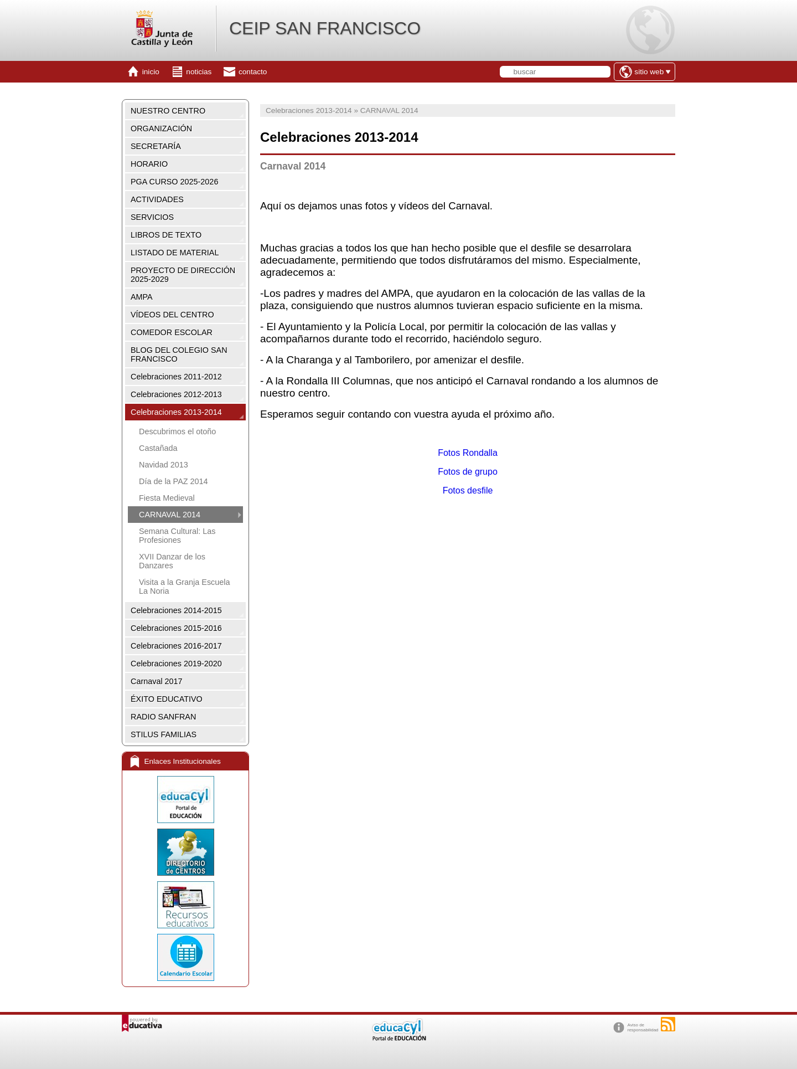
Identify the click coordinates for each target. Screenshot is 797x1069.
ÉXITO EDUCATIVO (167, 699)
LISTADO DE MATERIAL (175, 252)
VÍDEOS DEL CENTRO (172, 314)
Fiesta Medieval (167, 498)
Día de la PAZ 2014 (173, 481)
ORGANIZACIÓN (161, 128)
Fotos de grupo (468, 471)
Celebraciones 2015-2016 (176, 628)
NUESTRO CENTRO (168, 110)
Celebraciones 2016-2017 (176, 645)
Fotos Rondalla (468, 453)
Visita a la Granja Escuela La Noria (184, 586)
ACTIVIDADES (157, 199)
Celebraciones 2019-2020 (176, 663)
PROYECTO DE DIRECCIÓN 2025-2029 (183, 275)
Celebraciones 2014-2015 (176, 610)
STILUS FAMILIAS (163, 734)
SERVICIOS (152, 217)
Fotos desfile (468, 490)
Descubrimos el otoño (177, 431)
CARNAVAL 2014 (169, 514)
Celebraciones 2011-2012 (176, 376)
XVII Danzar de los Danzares (172, 561)
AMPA (142, 296)
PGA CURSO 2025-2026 (174, 181)
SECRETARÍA (156, 146)
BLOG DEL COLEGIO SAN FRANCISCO (179, 354)
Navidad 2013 (163, 464)
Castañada (158, 448)
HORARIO (149, 164)
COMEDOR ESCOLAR (172, 332)
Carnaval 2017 (157, 681)
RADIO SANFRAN (163, 716)
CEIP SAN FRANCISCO (325, 28)
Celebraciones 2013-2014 (176, 412)
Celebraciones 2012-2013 (176, 394)
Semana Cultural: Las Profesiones (177, 535)
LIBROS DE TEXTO (166, 234)
